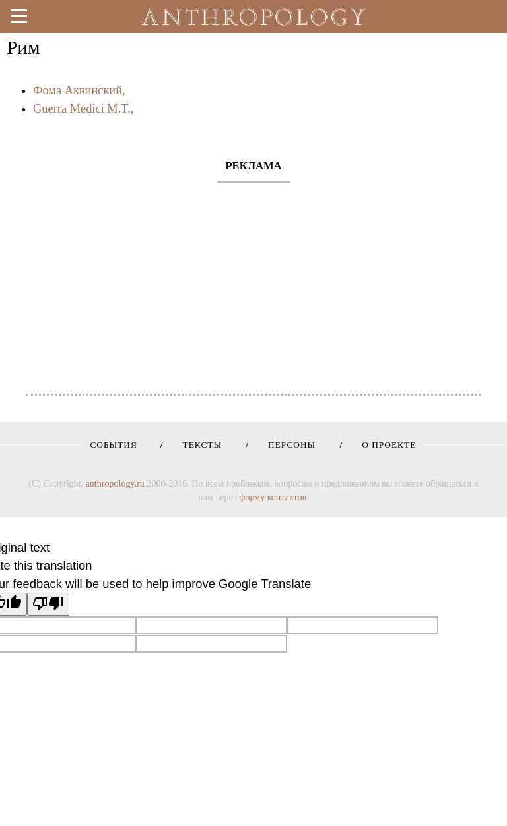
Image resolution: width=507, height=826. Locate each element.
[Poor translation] (48, 604)
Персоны (287, 445)
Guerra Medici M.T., (83, 108)
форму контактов (272, 497)
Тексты (198, 445)
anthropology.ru (115, 483)
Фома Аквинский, (79, 90)
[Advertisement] (253, 281)
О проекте (384, 445)
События (113, 445)
